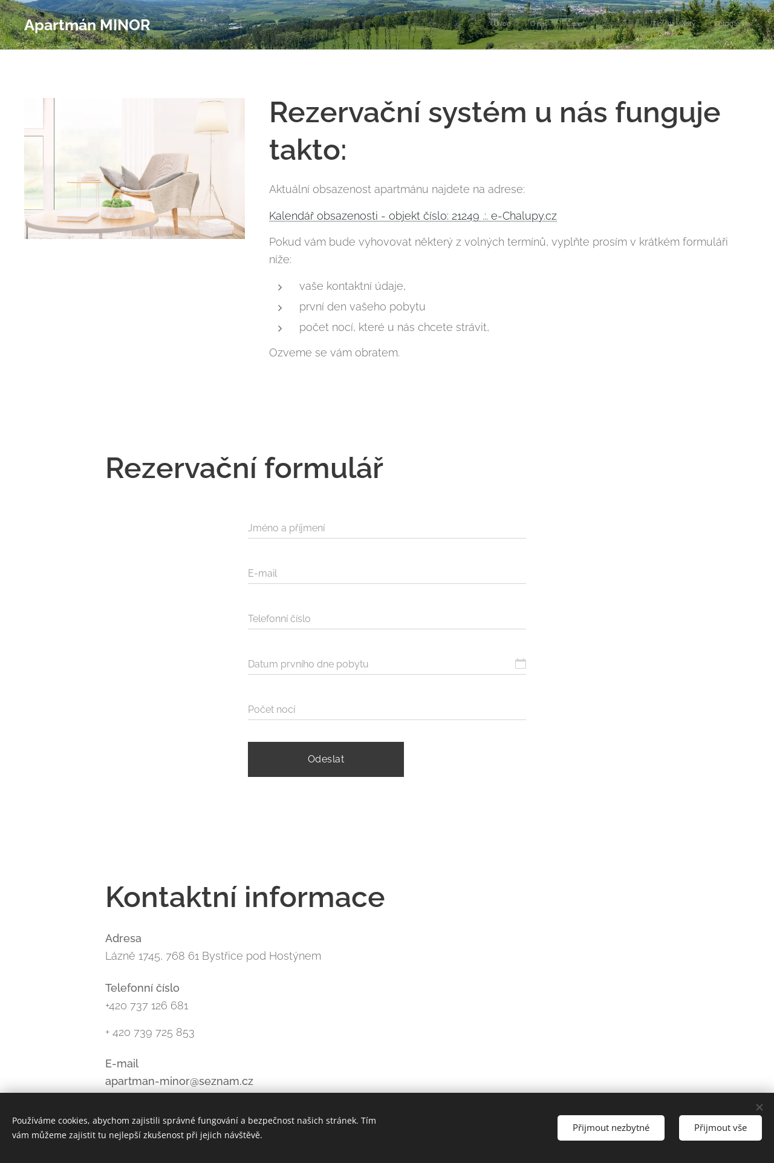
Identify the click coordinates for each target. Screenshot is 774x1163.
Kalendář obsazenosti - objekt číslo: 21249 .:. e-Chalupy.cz (413, 215)
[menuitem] (656, 25)
